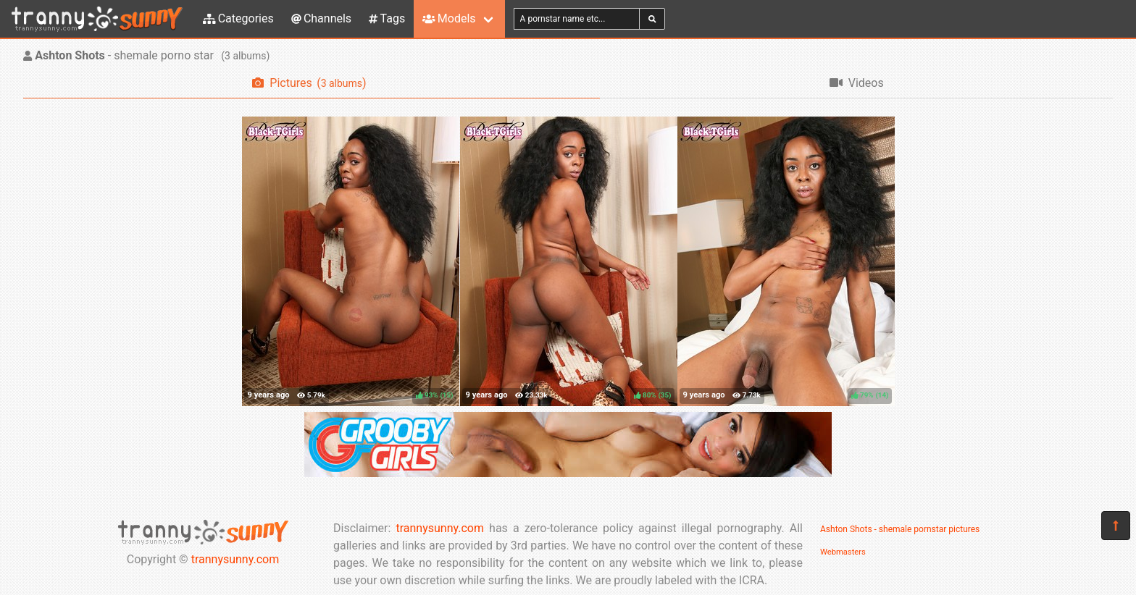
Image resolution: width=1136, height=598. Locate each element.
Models (448, 18)
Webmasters (843, 552)
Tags (387, 18)
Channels (321, 18)
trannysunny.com (235, 559)
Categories (238, 18)
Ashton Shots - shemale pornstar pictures (900, 529)
